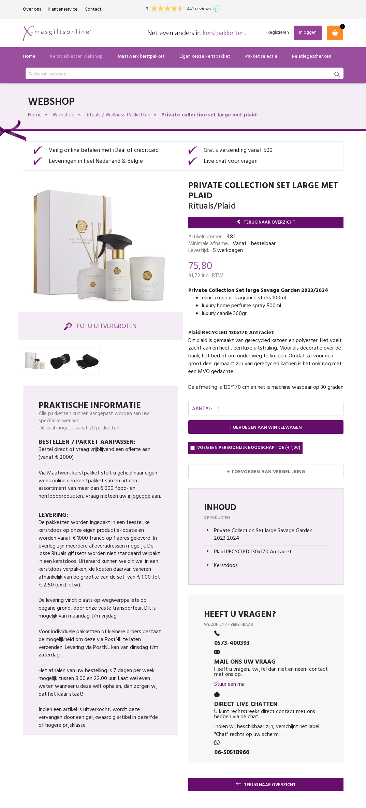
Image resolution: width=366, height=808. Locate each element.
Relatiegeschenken (311, 56)
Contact (93, 9)
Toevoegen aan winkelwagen (266, 427)
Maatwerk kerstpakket (141, 56)
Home (29, 56)
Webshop (64, 115)
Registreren (278, 33)
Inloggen (308, 32)
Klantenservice (63, 9)
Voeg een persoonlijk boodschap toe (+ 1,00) (245, 447)
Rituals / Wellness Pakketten (118, 115)
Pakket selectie (261, 56)
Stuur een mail (230, 684)
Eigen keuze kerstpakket (204, 56)
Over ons (32, 9)
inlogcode (139, 496)
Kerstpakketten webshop (76, 56)
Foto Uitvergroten (100, 326)
